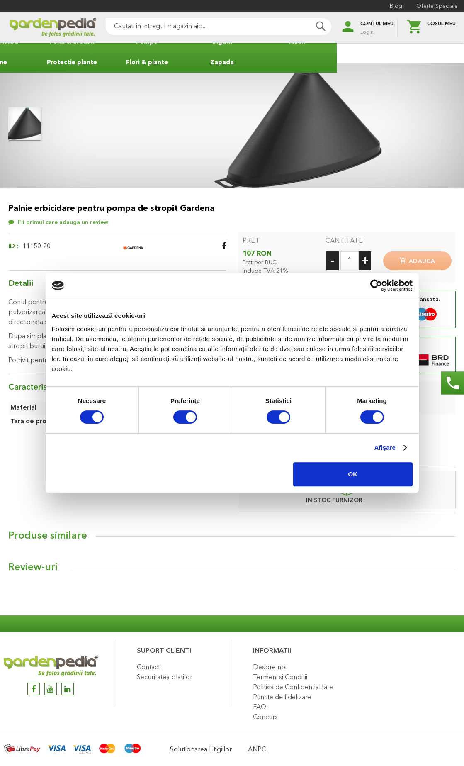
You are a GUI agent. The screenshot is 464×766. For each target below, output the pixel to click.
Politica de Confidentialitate (293, 685)
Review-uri (33, 565)
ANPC (257, 747)
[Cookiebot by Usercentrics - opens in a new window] (376, 285)
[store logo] (41, 27)
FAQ (259, 705)
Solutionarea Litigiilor (201, 747)
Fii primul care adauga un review (63, 222)
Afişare (385, 447)
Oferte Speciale (435, 6)
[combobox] (207, 26)
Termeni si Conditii (280, 675)
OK (353, 474)
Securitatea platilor (164, 675)
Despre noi (270, 665)
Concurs (265, 715)
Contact (148, 665)
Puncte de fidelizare (282, 695)
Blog (394, 6)
